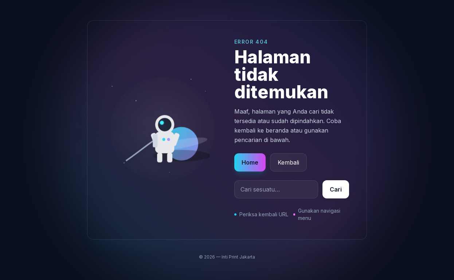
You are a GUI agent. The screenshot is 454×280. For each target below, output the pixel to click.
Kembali (288, 162)
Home (250, 162)
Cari (336, 189)
